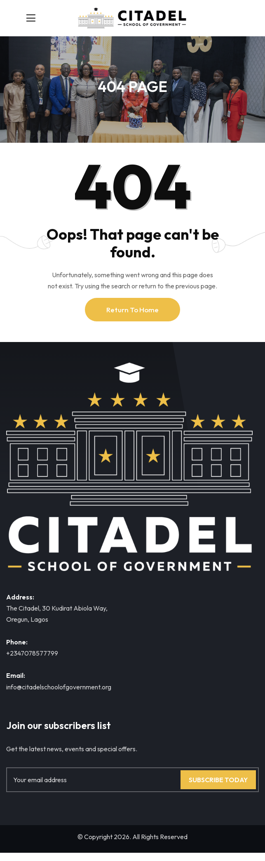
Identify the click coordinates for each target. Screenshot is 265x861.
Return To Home (132, 309)
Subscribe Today (218, 780)
